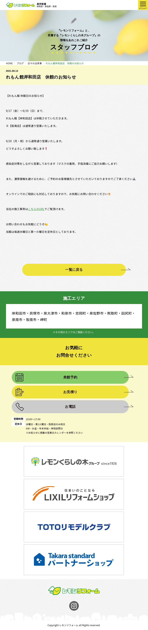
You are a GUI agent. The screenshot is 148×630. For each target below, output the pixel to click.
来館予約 (70, 377)
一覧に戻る (74, 270)
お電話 (70, 407)
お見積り (70, 392)
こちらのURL (36, 209)
